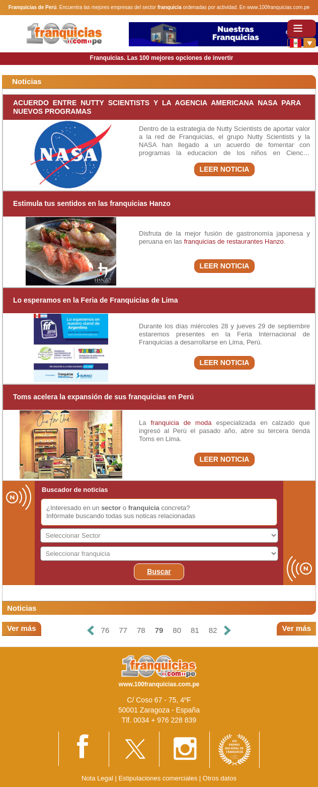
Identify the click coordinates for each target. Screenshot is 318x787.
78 (141, 630)
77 (123, 630)
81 (195, 630)
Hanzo (274, 241)
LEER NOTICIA (225, 169)
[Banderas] (301, 43)
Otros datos (219, 778)
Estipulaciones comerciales (158, 778)
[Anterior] (90, 630)
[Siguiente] (227, 630)
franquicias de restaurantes (223, 241)
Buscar (159, 571)
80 (177, 630)
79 (159, 630)
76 (105, 630)
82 (213, 630)
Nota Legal (97, 778)
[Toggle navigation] (301, 28)
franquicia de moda (180, 422)
